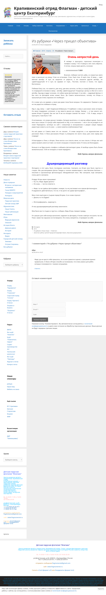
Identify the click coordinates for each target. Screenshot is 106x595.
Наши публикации (11, 212)
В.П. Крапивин (12, 406)
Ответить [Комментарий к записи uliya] (37, 268)
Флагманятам (53, 31)
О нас (18, 26)
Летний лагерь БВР (12, 204)
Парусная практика (12, 201)
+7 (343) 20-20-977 (12, 507)
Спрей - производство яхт (12, 347)
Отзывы (26, 26)
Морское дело (9, 198)
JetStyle (9, 384)
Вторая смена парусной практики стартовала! (13, 134)
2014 (35, 229)
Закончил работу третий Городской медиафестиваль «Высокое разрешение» (57, 233)
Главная (10, 26)
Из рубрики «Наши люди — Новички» (45, 231)
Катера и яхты (12, 364)
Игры (5, 217)
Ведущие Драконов (12, 220)
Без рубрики (8, 247)
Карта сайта (74, 26)
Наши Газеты (10, 209)
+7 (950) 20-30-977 (10, 508)
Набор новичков (37, 26)
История (8, 231)
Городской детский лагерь (13, 239)
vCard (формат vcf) (45, 570)
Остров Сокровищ (11, 244)
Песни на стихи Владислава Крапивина (12, 141)
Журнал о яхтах (12, 362)
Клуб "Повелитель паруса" (11, 339)
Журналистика (9, 206)
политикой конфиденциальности (64, 591)
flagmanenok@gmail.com (13, 514)
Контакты (49, 26)
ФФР (8, 417)
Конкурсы (8, 195)
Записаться (85, 26)
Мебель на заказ (13, 389)
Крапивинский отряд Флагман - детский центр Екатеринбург (55, 10)
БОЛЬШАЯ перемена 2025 (13, 163)
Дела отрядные (9, 182)
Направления (62, 25)
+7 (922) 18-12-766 (10, 509)
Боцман (10, 414)
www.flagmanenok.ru (15, 517)
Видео (7, 236)
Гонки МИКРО (10, 190)
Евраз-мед (11, 387)
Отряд (96, 25)
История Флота (9, 225)
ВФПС (9, 330)
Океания (8, 223)
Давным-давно (10, 228)
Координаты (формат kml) (11, 522)
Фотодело (37, 227)
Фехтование (8, 214)
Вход (100, 5)
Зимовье (8, 241)
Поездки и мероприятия (14, 193)
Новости (7, 180)
